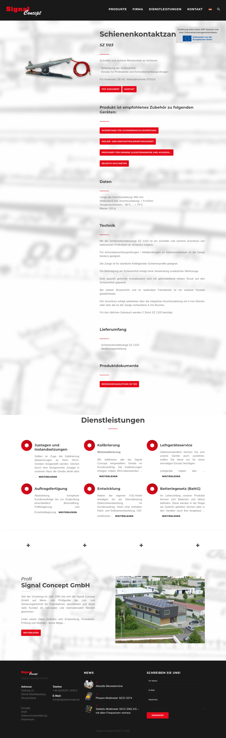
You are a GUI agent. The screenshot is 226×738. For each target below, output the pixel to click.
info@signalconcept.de (66, 699)
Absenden (158, 715)
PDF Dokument (110, 89)
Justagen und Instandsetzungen (51, 447)
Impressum (27, 719)
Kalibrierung (108, 445)
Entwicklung (108, 489)
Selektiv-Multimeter (114, 163)
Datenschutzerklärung (34, 715)
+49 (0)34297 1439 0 (65, 690)
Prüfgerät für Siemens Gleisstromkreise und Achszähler (137, 152)
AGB (24, 711)
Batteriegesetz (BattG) (180, 489)
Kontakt (129, 89)
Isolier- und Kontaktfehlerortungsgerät (128, 141)
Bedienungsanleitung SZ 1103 (119, 384)
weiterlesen (48, 476)
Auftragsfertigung (51, 489)
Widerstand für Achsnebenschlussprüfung (129, 130)
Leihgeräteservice (176, 445)
